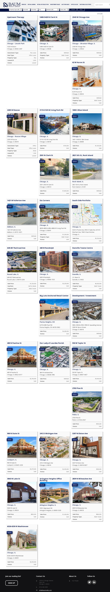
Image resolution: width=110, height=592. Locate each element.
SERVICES (24, 4)
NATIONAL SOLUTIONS (85, 4)
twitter (89, 570)
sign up (11, 571)
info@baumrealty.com (45, 578)
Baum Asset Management (98, 589)
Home (12, 4)
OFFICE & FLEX (74, 4)
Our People (75, 569)
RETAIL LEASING (32, 4)
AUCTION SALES (65, 4)
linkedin (94, 570)
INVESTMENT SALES (55, 4)
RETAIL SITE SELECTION (43, 4)
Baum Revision (87, 589)
